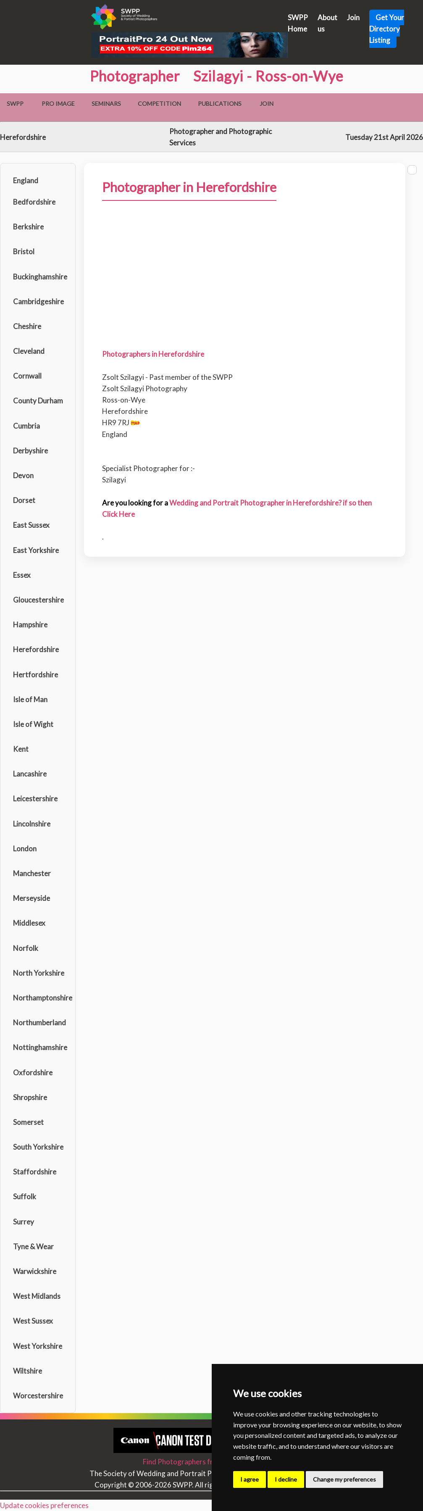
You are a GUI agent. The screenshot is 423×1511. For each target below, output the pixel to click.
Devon (23, 475)
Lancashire (30, 773)
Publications (220, 103)
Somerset (28, 1122)
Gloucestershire (38, 599)
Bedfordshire (34, 201)
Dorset (24, 500)
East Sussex (31, 525)
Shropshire (30, 1097)
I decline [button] (286, 1479)
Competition (159, 103)
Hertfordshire (35, 674)
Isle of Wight (33, 724)
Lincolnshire (31, 823)
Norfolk (25, 948)
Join (353, 17)
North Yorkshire (38, 973)
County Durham (38, 400)
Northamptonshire (42, 997)
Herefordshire (36, 649)
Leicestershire (35, 798)
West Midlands (36, 1296)
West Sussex (33, 1320)
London (25, 848)
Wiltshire (27, 1370)
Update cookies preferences (44, 1505)
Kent (21, 749)
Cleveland (29, 351)
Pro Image (58, 103)
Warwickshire (34, 1271)
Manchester (32, 873)
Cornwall (27, 375)
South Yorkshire (38, 1146)
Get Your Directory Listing (386, 29)
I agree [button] (249, 1479)
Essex (22, 575)
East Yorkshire (36, 550)
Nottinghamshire (40, 1047)
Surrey (23, 1221)
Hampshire (30, 624)
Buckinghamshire (40, 276)
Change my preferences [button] (344, 1479)
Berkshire (28, 226)
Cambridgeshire (38, 301)
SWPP (15, 103)
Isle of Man (30, 699)
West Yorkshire (37, 1346)
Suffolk (24, 1196)
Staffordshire (34, 1171)
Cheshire (27, 326)
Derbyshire (30, 450)
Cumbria (26, 425)
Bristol (23, 251)
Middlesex (29, 923)
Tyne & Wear (33, 1246)
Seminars (106, 103)
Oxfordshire (33, 1072)
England (25, 180)
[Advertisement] (245, 288)
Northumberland (39, 1022)
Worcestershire (38, 1395)
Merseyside (31, 898)
